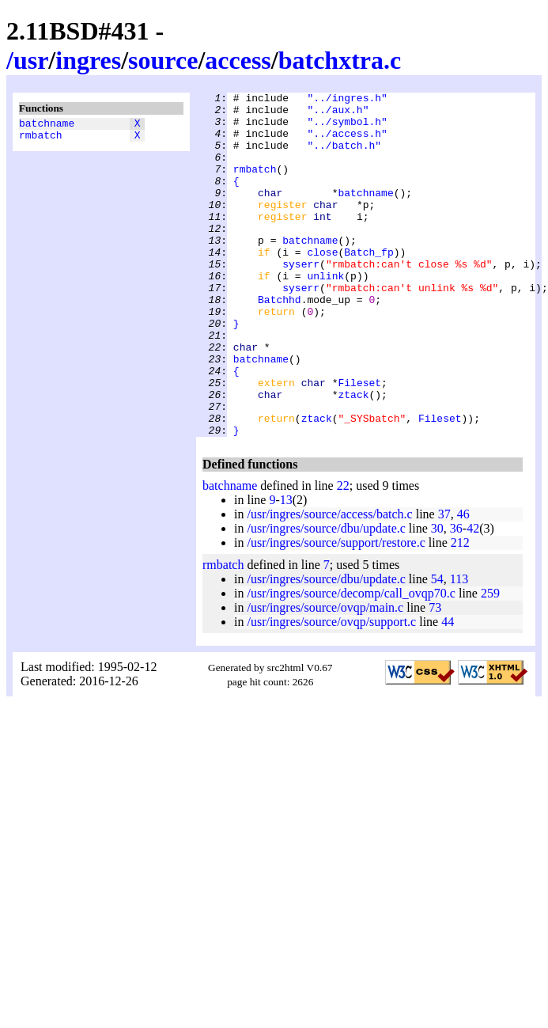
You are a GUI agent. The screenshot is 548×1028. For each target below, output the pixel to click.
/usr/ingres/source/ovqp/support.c (331, 690)
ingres (88, 60)
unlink (325, 313)
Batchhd (279, 342)
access (238, 60)
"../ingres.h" (347, 100)
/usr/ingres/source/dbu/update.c (326, 597)
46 (463, 583)
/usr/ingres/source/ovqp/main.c (325, 676)
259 (490, 662)
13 (286, 568)
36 (456, 597)
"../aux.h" (337, 114)
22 (343, 554)
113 (459, 647)
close (322, 285)
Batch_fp (368, 285)
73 (435, 676)
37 (444, 583)
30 (437, 597)
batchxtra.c (340, 60)
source (163, 60)
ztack (353, 456)
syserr (300, 299)
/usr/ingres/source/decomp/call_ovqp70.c (351, 662)
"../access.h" (347, 142)
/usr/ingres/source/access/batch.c (329, 583)
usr (30, 60)
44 (447, 690)
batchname (46, 125)
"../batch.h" (344, 157)
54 (437, 647)
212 (460, 611)
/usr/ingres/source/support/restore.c (336, 611)
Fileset (359, 441)
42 (473, 597)
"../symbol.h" (347, 128)
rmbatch (40, 139)
